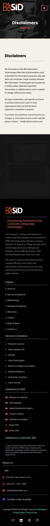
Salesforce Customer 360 (20, 437)
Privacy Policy (19, 512)
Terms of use (31, 512)
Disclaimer (42, 509)
